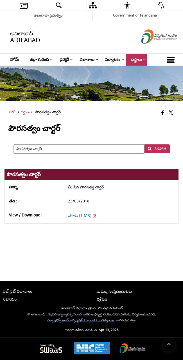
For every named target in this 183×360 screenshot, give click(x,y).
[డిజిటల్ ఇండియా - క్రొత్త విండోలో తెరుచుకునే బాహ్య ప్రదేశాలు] (152, 49)
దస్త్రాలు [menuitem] (138, 60)
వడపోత (157, 149)
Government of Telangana (135, 15)
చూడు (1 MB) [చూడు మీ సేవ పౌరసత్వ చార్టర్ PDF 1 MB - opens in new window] (82, 216)
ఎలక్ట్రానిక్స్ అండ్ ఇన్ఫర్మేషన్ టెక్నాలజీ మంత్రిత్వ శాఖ (80, 320)
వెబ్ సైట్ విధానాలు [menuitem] (17, 291)
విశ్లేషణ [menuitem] (102, 299)
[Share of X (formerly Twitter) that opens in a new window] (170, 112)
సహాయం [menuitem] (10, 299)
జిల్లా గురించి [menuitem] (41, 60)
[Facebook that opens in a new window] (162, 112)
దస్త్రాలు (25, 112)
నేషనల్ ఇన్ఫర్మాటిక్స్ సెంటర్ (65, 314)
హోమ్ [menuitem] (14, 60)
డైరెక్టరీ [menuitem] (66, 60)
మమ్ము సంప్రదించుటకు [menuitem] (114, 291)
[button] (172, 60)
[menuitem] (23, 5)
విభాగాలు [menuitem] (89, 60)
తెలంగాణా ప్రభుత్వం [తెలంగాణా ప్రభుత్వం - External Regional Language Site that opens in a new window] (48, 15)
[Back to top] (169, 346)
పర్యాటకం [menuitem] (114, 60)
